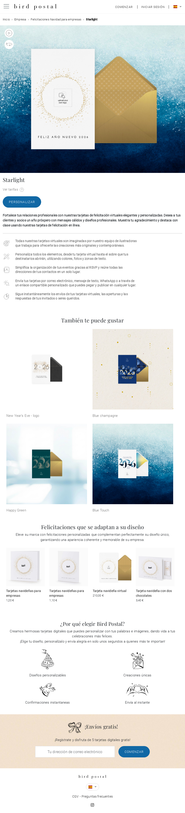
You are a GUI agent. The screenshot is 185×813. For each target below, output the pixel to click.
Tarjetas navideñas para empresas (23, 593)
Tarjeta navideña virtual (110, 591)
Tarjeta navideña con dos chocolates (154, 593)
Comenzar (134, 752)
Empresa (20, 19)
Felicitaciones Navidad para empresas (56, 19)
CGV (75, 796)
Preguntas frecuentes (97, 796)
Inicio (6, 19)
